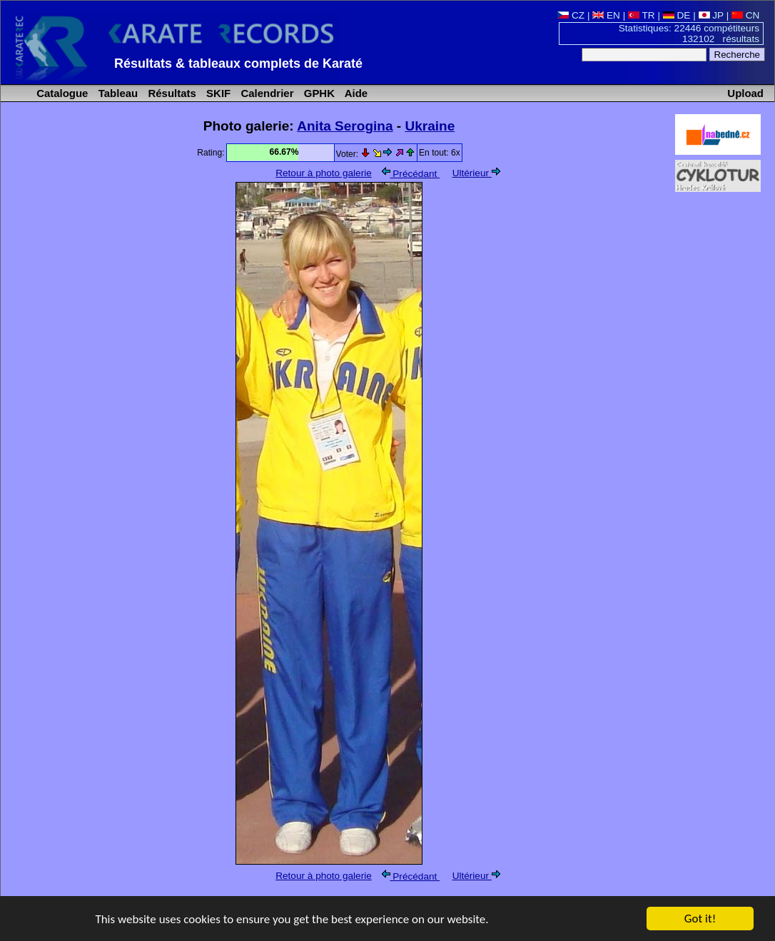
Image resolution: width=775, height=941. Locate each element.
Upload (745, 93)
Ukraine (430, 125)
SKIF (217, 93)
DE (677, 15)
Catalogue (61, 93)
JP (711, 15)
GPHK (318, 93)
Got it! (700, 919)
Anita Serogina (344, 125)
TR (641, 15)
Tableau (117, 93)
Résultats (170, 93)
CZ (570, 15)
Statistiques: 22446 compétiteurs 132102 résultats (689, 33)
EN (606, 15)
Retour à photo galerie (323, 173)
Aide (355, 93)
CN (745, 15)
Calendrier (265, 93)
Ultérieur (476, 173)
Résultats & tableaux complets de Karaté (238, 63)
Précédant (411, 173)
